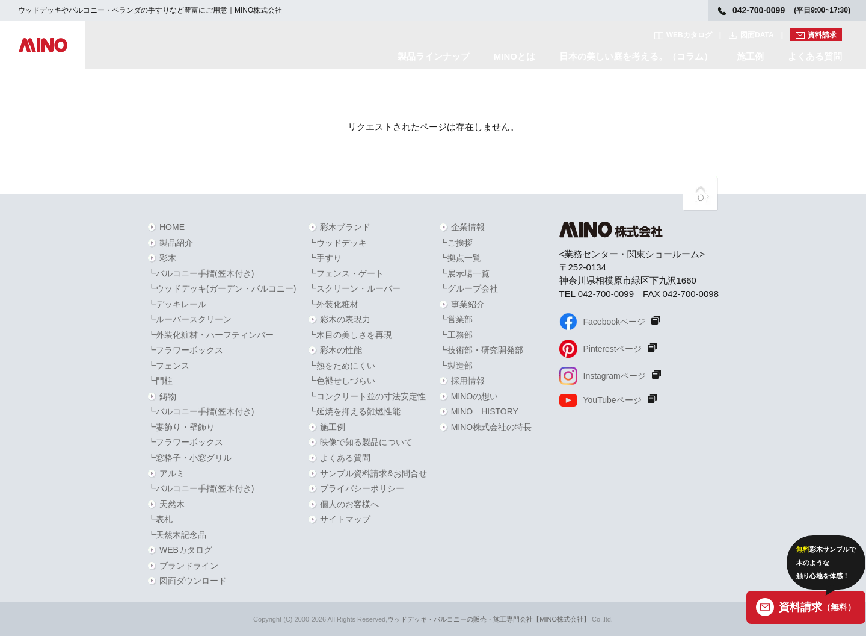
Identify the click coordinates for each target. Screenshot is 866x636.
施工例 (750, 56)
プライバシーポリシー (362, 488)
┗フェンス (168, 365)
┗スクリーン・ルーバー (354, 288)
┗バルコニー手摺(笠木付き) (200, 273)
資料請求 (822, 35)
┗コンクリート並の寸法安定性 (367, 396)
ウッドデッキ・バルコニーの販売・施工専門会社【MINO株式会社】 (488, 619)
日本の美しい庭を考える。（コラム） (636, 56)
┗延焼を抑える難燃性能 (354, 411)
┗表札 (160, 519)
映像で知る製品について (366, 442)
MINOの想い (475, 396)
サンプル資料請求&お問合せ (373, 473)
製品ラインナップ (434, 56)
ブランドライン (188, 565)
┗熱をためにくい (341, 365)
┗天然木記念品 (176, 535)
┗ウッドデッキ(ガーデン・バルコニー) (221, 288)
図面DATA (757, 35)
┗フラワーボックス (185, 350)
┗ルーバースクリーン (189, 319)
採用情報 (468, 380)
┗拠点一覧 (460, 258)
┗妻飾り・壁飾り (181, 427)
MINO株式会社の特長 (491, 427)
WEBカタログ (689, 35)
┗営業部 (456, 319)
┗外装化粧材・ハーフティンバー (210, 335)
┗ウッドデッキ (337, 243)
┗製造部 (456, 365)
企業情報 (468, 227)
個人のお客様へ (349, 504)
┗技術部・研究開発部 (481, 350)
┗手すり (325, 258)
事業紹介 (468, 304)
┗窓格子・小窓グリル (189, 458)
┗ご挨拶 (456, 243)
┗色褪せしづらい (341, 380)
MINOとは (514, 56)
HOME (172, 227)
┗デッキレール (176, 304)
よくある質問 (815, 56)
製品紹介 (176, 243)
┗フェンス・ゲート (346, 273)
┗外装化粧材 (333, 304)
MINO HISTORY (484, 411)
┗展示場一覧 (464, 273)
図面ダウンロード (193, 580)
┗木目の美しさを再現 (350, 335)
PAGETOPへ (701, 194)
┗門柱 (160, 380)
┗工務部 (456, 335)
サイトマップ (345, 519)
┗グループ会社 (468, 288)
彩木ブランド (345, 227)
